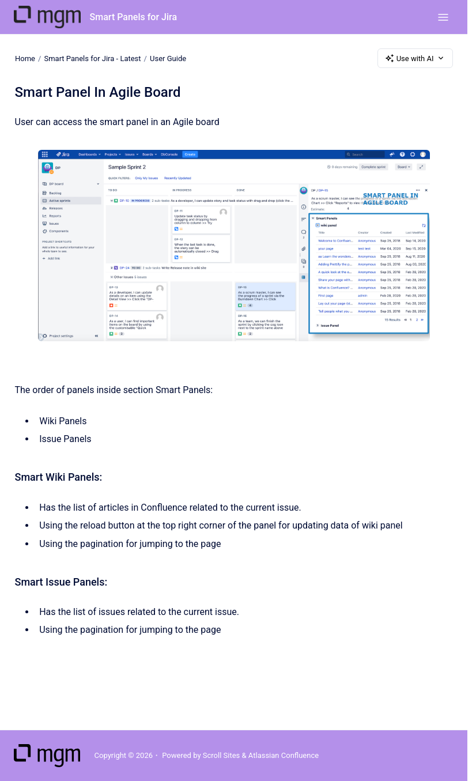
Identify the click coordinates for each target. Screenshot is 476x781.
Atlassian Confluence (283, 755)
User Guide (168, 58)
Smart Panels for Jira (133, 17)
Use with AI (415, 58)
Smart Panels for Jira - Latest (92, 58)
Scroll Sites (221, 755)
